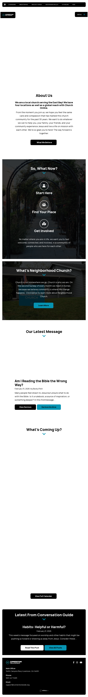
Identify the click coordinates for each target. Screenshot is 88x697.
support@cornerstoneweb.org (17, 685)
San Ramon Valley (51, 5)
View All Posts (55, 647)
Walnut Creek (37, 5)
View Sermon (25, 407)
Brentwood (23, 5)
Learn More (43, 305)
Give (73, 5)
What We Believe (44, 142)
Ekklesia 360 (44, 690)
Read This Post (32, 647)
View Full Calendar (43, 596)
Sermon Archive (49, 407)
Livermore (12, 5)
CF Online (65, 5)
